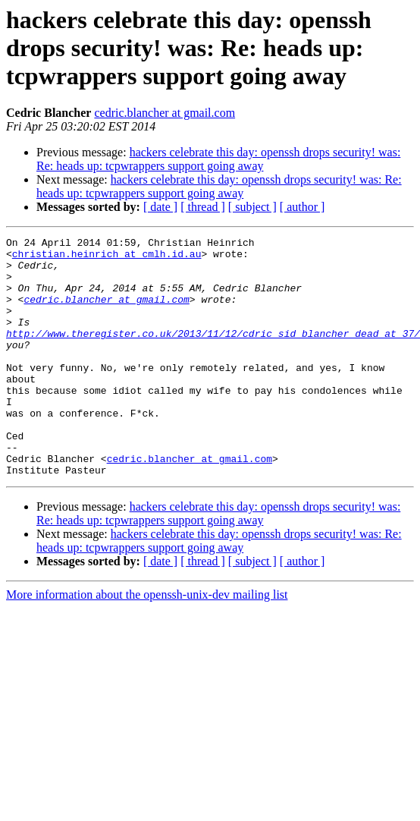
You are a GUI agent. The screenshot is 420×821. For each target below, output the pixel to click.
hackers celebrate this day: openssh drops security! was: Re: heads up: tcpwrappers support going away (218, 159)
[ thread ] (202, 206)
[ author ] (302, 206)
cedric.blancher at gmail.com (164, 112)
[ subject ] (252, 206)
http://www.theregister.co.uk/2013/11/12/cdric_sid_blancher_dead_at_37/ (213, 353)
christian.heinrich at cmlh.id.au (107, 258)
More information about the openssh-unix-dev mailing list (147, 642)
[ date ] (160, 206)
